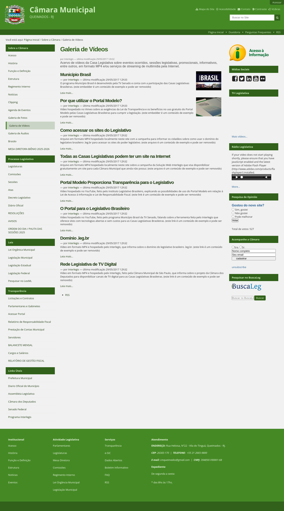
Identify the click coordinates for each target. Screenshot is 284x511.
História (13, 453)
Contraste (261, 9)
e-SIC (108, 453)
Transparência (17, 291)
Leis (10, 242)
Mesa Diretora (61, 460)
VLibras (276, 9)
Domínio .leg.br (74, 238)
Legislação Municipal (65, 489)
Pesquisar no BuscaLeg (246, 277)
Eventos (13, 482)
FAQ (107, 475)
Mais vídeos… (240, 136)
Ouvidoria (234, 32)
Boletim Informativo (116, 467)
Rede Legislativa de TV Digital (88, 264)
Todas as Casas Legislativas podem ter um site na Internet (115, 156)
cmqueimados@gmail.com (175, 460)
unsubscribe (239, 267)
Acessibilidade (227, 9)
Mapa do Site (206, 9)
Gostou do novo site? (248, 205)
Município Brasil (75, 74)
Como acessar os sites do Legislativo (95, 130)
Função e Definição (19, 460)
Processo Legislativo (21, 159)
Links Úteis (15, 371)
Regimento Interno (64, 475)
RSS (278, 32)
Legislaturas (60, 453)
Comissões (59, 467)
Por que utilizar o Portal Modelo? (91, 100)
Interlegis (73, 79)
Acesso (12, 445)
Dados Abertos (113, 460)
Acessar (276, 2)
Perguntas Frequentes (258, 32)
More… (236, 186)
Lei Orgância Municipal (66, 482)
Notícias (13, 475)
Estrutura (13, 467)
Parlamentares (61, 445)
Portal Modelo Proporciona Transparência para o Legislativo (117, 182)
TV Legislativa (240, 93)
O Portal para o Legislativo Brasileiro (94, 208)
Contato (245, 9)
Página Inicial (216, 32)
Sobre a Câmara (51, 39)
